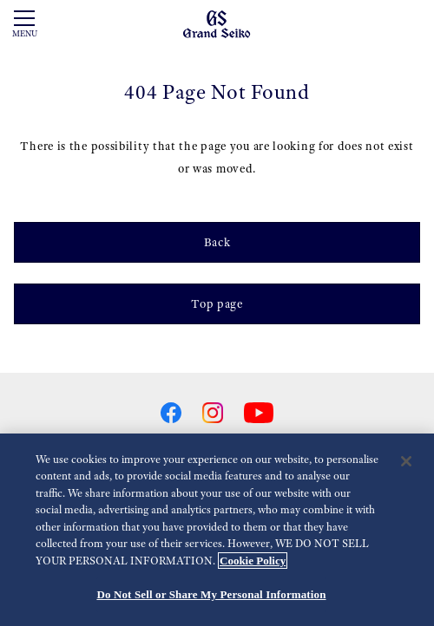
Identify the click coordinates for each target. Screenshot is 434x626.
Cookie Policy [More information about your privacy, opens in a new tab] (253, 560)
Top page (217, 303)
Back (217, 242)
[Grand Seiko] (216, 23)
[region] (217, 530)
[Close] (406, 461)
